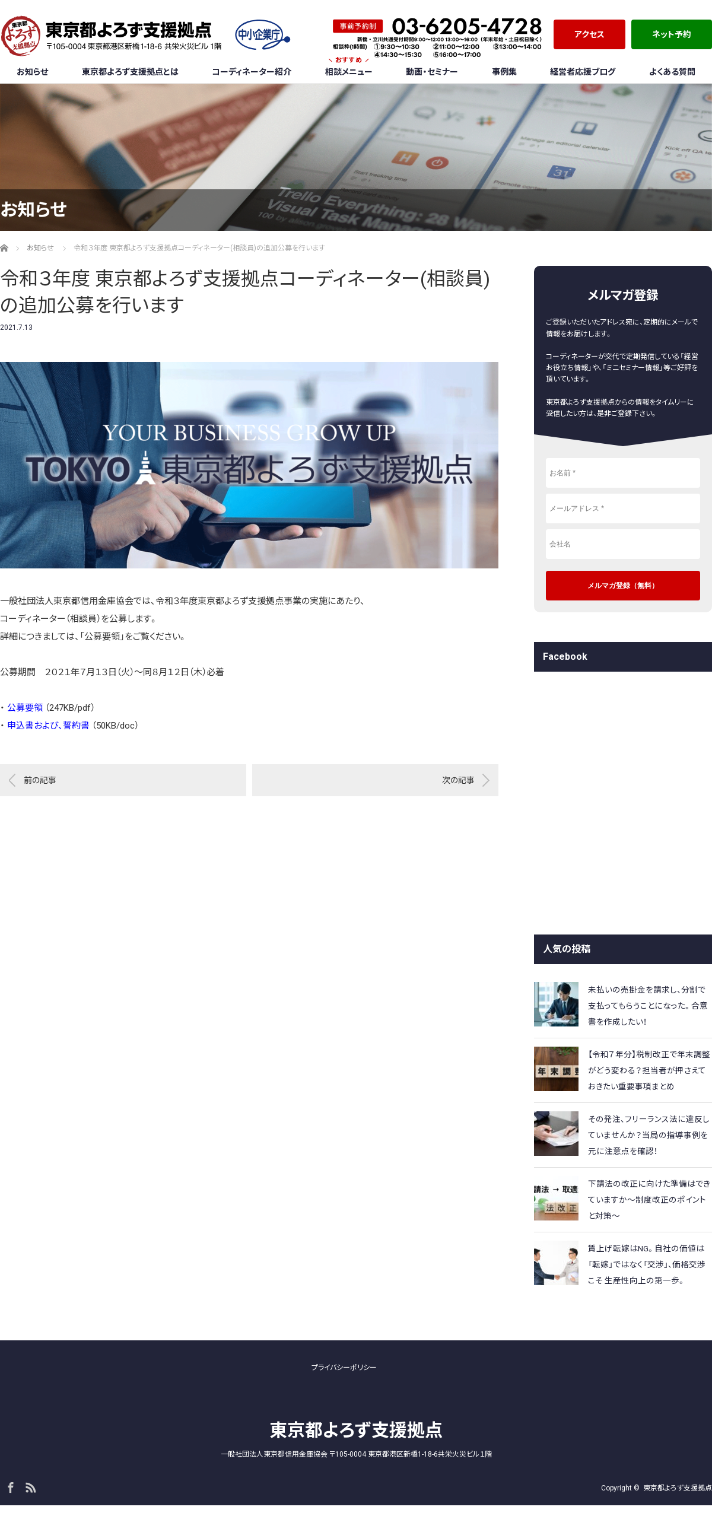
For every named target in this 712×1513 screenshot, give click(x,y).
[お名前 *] (623, 473)
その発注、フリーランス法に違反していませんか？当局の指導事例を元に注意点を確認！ (649, 1135)
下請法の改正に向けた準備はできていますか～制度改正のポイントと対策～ (649, 1199)
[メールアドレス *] (623, 508)
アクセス (589, 34)
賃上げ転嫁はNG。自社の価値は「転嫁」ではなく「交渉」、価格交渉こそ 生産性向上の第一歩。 (646, 1264)
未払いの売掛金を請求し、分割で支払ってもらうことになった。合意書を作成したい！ (648, 1005)
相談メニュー (349, 68)
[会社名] (623, 544)
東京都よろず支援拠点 (356, 1430)
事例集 (504, 72)
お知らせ (32, 72)
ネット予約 (671, 34)
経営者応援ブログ (582, 72)
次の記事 (458, 780)
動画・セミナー (432, 72)
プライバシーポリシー (344, 1367)
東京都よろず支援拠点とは (130, 72)
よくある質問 (672, 72)
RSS (29, 1486)
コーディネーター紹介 (251, 72)
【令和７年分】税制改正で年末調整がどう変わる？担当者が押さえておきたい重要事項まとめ (649, 1070)
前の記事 (40, 780)
